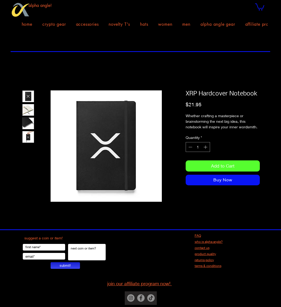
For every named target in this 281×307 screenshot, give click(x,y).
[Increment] (206, 147)
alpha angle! (40, 5)
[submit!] (65, 265)
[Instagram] (131, 298)
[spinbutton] (198, 147)
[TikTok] (151, 298)
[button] (259, 6)
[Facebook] (141, 298)
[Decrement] (189, 147)
